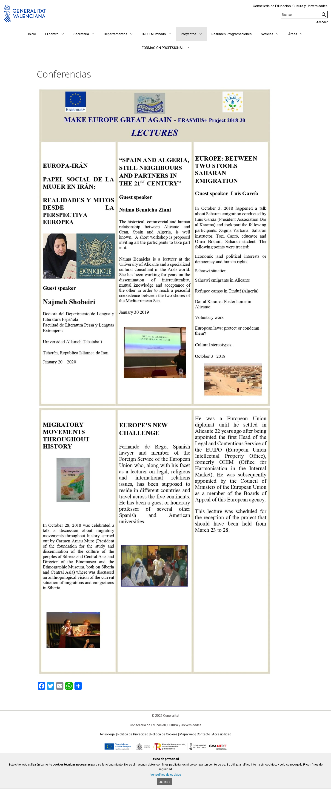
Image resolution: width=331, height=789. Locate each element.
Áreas (298, 34)
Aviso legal (107, 734)
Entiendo (164, 781)
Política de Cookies (163, 734)
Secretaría (86, 34)
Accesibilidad (221, 734)
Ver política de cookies (165, 774)
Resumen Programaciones (231, 34)
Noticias (272, 34)
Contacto (203, 734)
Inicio (32, 34)
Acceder (322, 22)
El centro (57, 34)
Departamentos (121, 34)
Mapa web (187, 734)
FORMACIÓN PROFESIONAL (168, 48)
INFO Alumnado (159, 34)
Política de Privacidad (132, 734)
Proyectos (194, 34)
